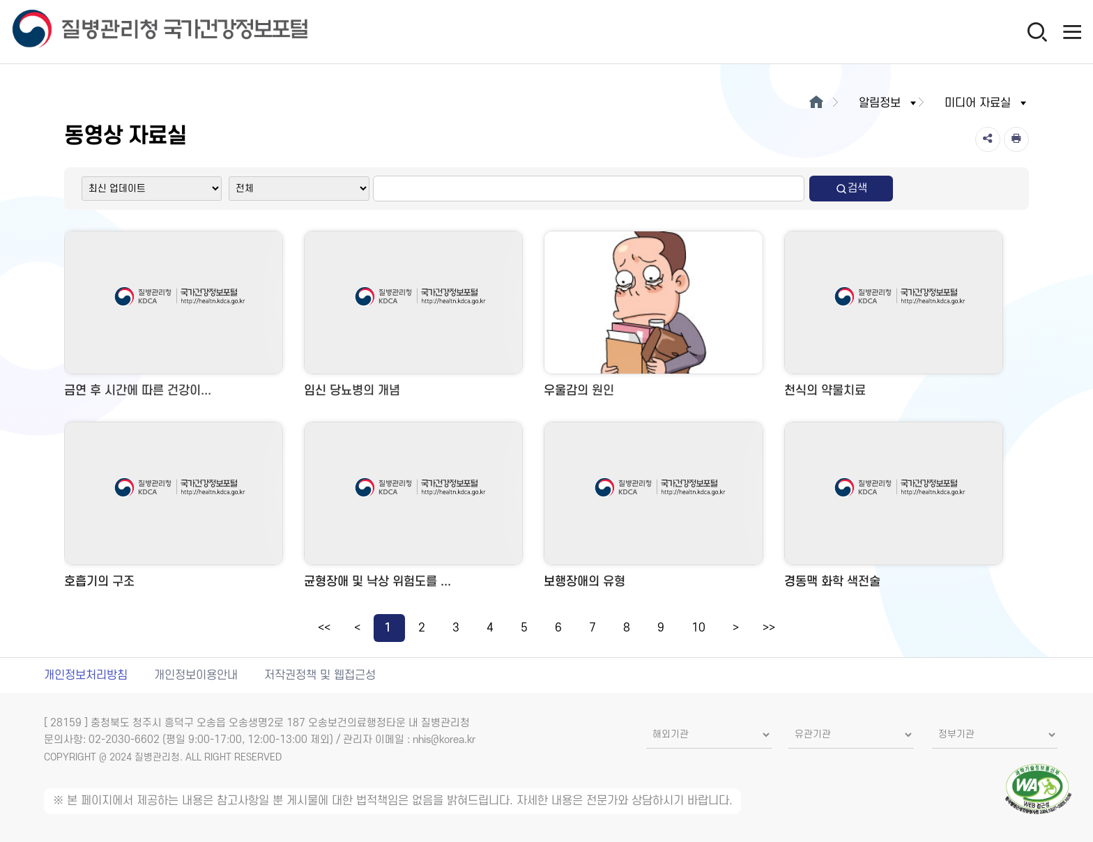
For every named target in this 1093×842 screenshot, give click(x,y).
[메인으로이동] (816, 103)
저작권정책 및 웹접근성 (320, 675)
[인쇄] (1016, 139)
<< (324, 628)
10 (698, 628)
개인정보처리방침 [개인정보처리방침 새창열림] (86, 675)
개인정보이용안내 (196, 675)
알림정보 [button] (889, 103)
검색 (851, 188)
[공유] (987, 139)
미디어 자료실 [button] (987, 103)
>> (769, 628)
